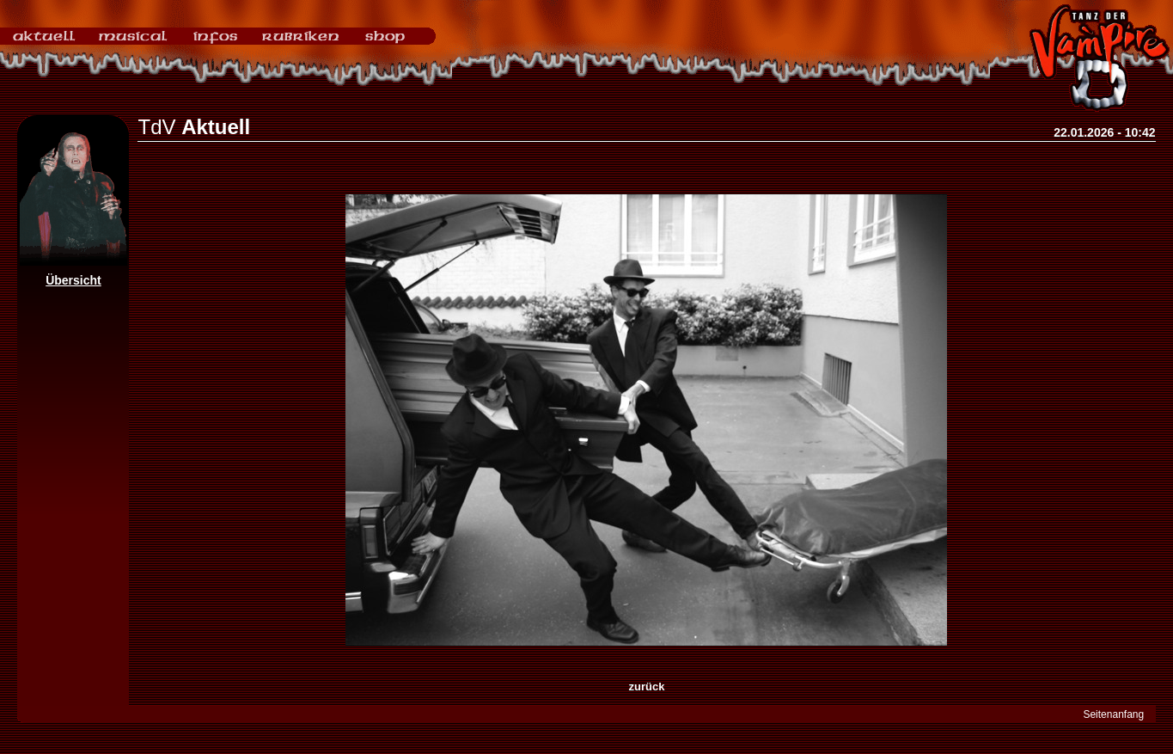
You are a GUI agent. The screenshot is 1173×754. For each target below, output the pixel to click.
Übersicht (73, 280)
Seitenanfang (1113, 714)
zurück (647, 686)
